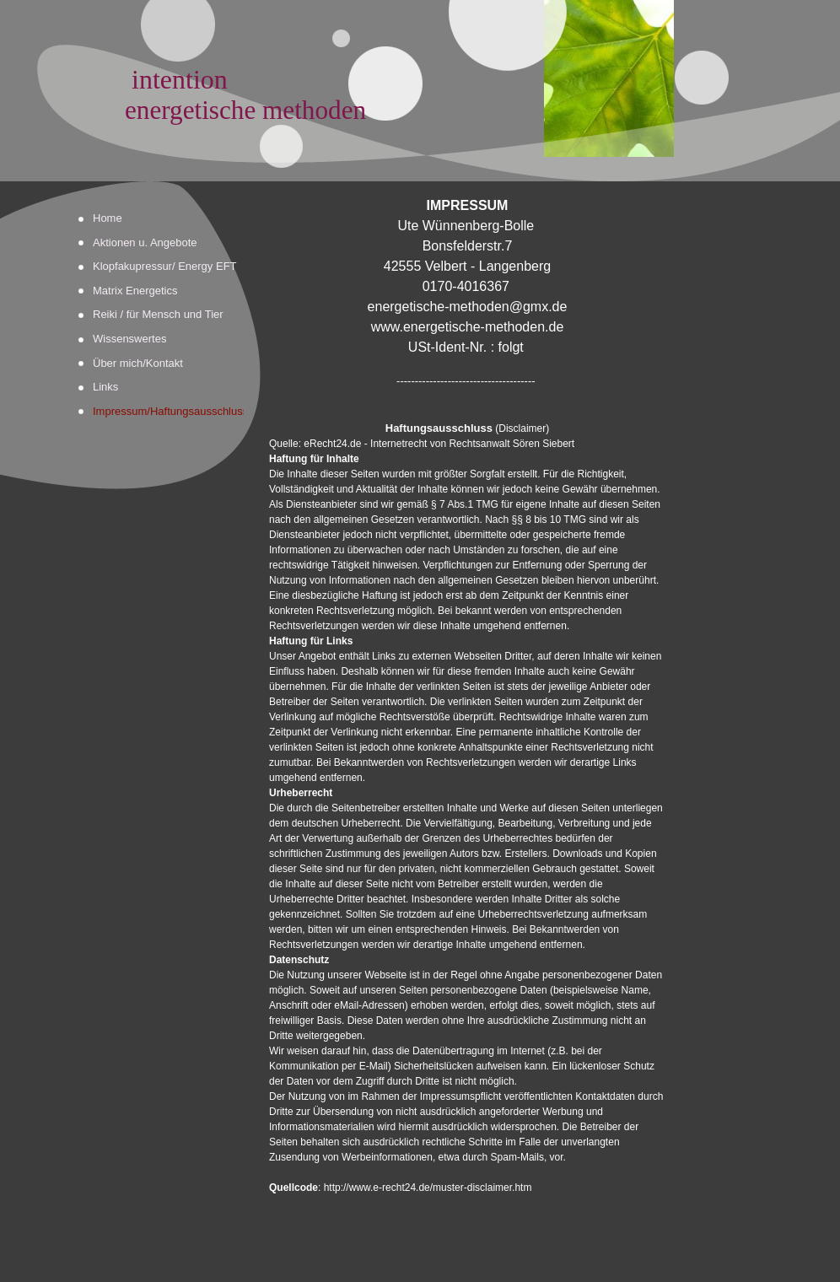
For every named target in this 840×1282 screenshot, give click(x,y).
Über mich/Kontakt (138, 363)
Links (105, 386)
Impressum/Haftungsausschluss (168, 411)
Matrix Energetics (135, 290)
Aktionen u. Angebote (145, 242)
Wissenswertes (129, 338)
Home (107, 218)
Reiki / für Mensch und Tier (158, 314)
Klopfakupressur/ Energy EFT (165, 266)
